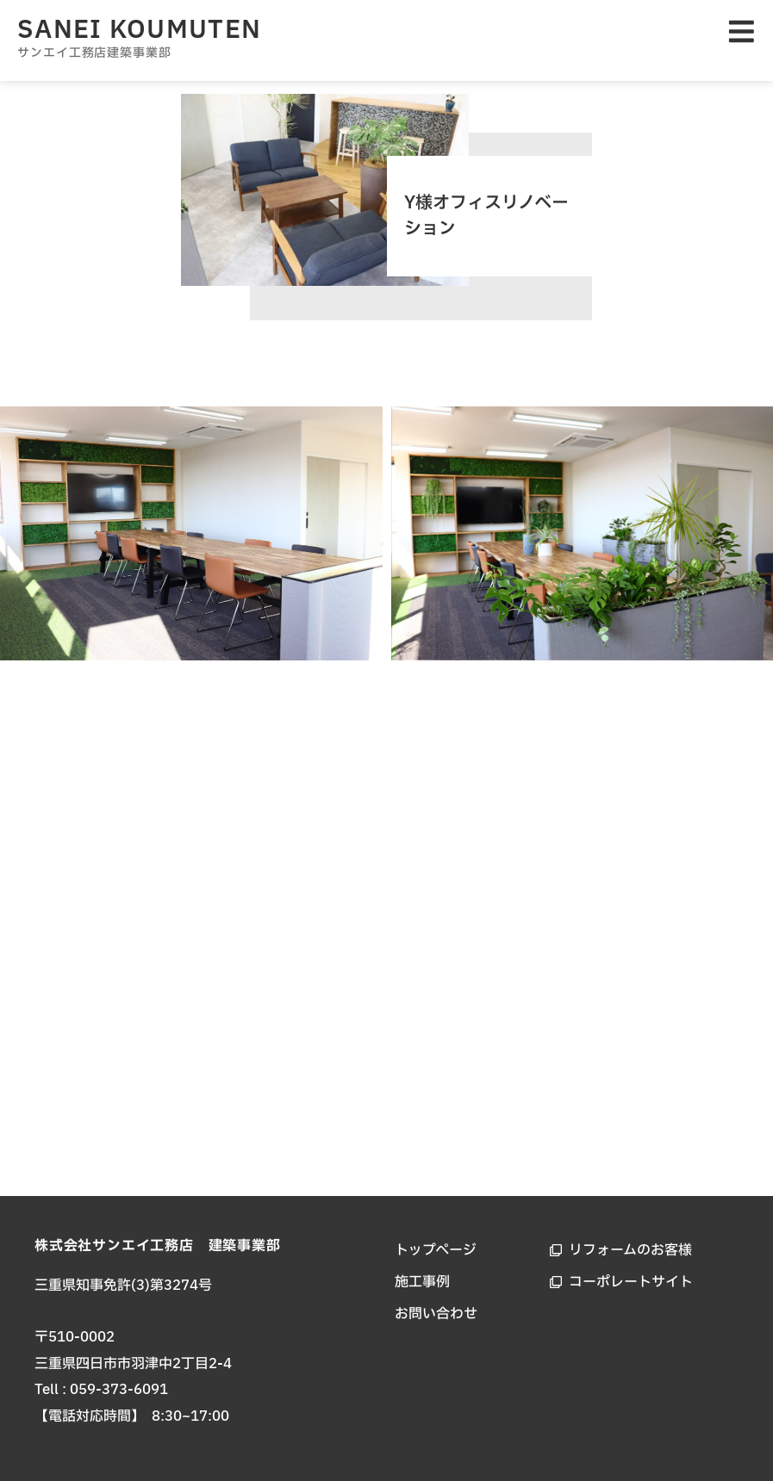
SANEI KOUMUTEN (139, 30)
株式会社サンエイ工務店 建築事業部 (157, 1246)
